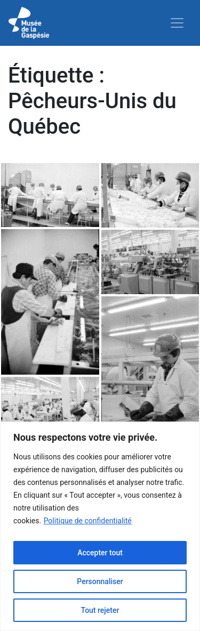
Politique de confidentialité (88, 520)
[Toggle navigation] (177, 23)
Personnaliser (100, 581)
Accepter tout (100, 552)
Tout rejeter (100, 610)
